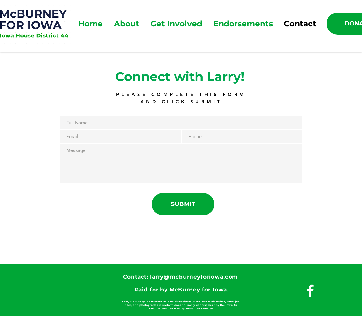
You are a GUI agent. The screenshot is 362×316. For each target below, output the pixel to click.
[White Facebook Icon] (310, 290)
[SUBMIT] (183, 204)
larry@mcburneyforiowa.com (194, 277)
